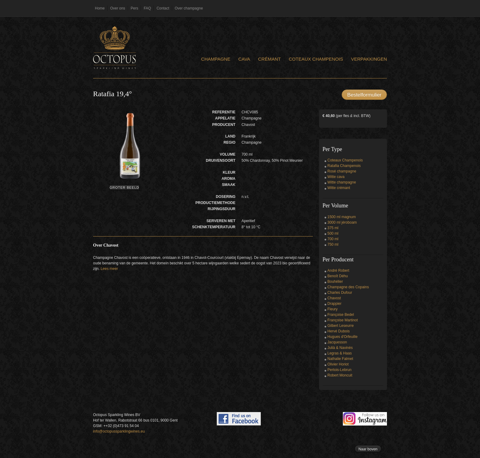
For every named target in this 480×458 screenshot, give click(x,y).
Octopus (114, 47)
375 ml (333, 228)
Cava (244, 59)
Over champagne (189, 8)
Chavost (334, 298)
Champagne (216, 59)
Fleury (333, 309)
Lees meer (109, 269)
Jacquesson (337, 342)
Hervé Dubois (339, 331)
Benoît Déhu (338, 276)
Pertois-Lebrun (340, 370)
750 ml (333, 244)
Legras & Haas (340, 353)
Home (100, 8)
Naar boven (367, 449)
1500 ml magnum (342, 217)
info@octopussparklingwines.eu (119, 431)
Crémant (269, 59)
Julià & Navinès (340, 348)
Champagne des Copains (348, 287)
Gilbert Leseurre (341, 326)
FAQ (147, 8)
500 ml (333, 233)
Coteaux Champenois (316, 59)
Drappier (335, 303)
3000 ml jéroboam (342, 222)
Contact (162, 8)
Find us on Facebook (239, 419)
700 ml (333, 239)
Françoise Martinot (343, 320)
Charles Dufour (340, 292)
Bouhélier (335, 281)
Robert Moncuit (340, 375)
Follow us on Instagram (365, 419)
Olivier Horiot (338, 364)
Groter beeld (124, 187)
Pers (134, 8)
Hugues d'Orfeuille (343, 337)
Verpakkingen (369, 59)
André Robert (338, 270)
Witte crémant (339, 188)
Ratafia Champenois (344, 166)
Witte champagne (342, 182)
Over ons (117, 8)
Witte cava (336, 177)
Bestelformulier (364, 95)
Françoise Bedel (341, 314)
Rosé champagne (342, 171)
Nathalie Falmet (340, 359)
